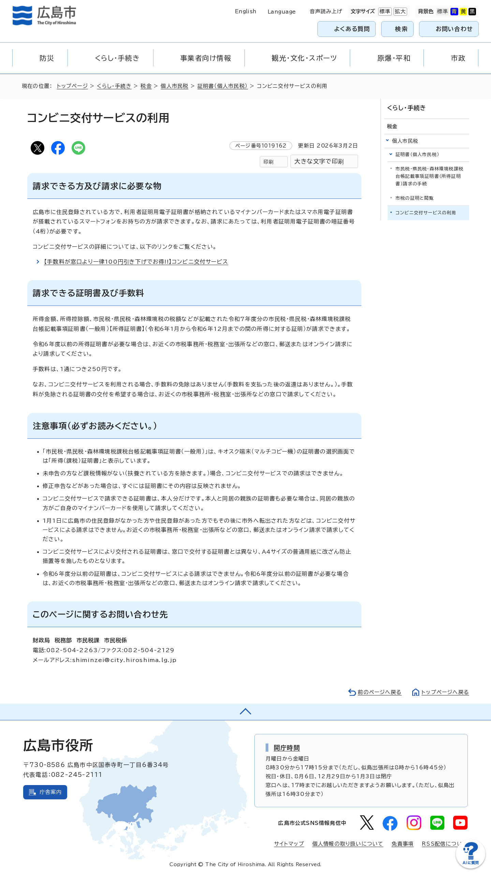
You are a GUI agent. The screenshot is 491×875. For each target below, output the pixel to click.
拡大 (399, 12)
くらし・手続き (114, 86)
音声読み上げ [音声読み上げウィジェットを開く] (326, 11)
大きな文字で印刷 (319, 161)
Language (282, 11)
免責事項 (402, 843)
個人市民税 (174, 86)
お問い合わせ (454, 29)
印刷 (269, 161)
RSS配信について (445, 843)
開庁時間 (287, 747)
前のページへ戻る (380, 692)
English (246, 11)
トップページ (72, 86)
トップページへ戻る (445, 692)
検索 (401, 29)
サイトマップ (289, 843)
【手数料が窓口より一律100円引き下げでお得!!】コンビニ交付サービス (136, 261)
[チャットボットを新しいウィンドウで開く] (470, 867)
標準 (384, 12)
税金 (145, 86)
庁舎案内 (51, 792)
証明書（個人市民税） (222, 86)
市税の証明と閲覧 (415, 198)
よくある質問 (352, 29)
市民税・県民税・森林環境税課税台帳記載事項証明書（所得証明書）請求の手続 (429, 176)
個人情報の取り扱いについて (348, 843)
